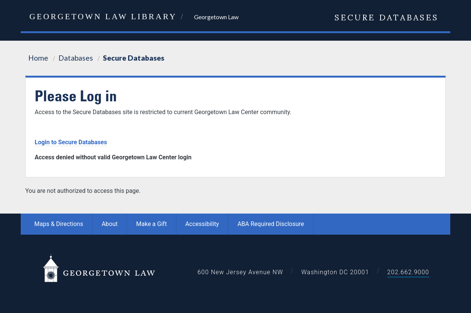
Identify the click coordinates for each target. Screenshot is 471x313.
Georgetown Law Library (103, 16)
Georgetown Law (216, 16)
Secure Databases (387, 16)
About (110, 223)
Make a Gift (151, 223)
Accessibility (202, 223)
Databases (75, 57)
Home (38, 57)
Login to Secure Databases (71, 142)
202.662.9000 (408, 272)
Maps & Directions (58, 223)
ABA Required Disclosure (270, 223)
